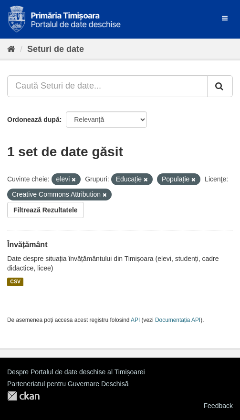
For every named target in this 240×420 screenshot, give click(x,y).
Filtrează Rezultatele (45, 210)
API (135, 320)
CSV (15, 282)
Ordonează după (33, 119)
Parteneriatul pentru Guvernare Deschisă (67, 384)
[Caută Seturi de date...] (107, 86)
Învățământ (27, 244)
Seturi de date (55, 49)
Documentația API (177, 320)
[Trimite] (220, 86)
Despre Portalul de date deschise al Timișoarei (76, 372)
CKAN (23, 396)
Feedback (218, 406)
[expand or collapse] (225, 18)
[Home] (11, 49)
